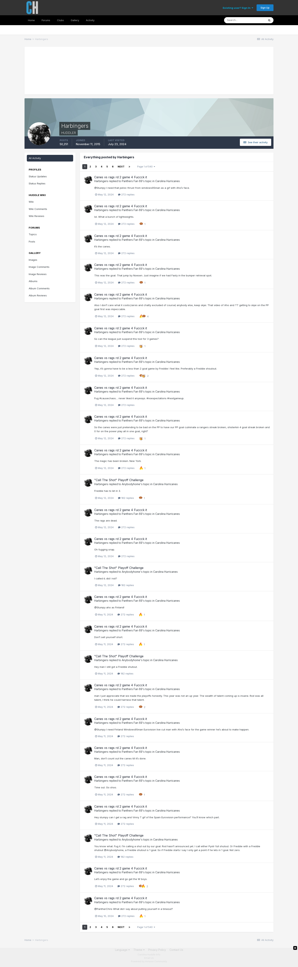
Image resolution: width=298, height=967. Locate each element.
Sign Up (265, 7)
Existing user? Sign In (238, 7)
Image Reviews (38, 274)
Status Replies (37, 183)
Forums (46, 20)
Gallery (75, 20)
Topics (33, 234)
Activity (90, 20)
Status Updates (38, 176)
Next (121, 166)
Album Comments (39, 288)
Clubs (60, 20)
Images (33, 259)
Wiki (31, 201)
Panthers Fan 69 (132, 181)
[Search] (244, 20)
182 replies (126, 497)
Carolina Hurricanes (167, 181)
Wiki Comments (38, 208)
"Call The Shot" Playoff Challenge (118, 480)
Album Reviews (38, 295)
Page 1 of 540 (146, 166)
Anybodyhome (131, 484)
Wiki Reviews (36, 216)
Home (31, 20)
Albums (33, 281)
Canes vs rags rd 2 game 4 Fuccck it (120, 177)
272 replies (126, 194)
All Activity (35, 158)
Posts (32, 241)
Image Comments (39, 266)
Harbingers (101, 181)
